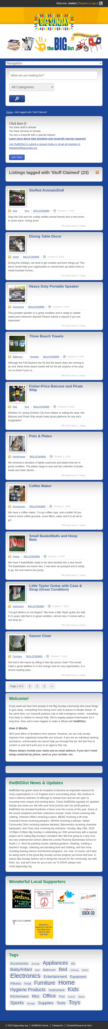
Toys (26, 210)
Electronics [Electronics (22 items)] (25, 975)
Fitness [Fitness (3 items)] (15, 983)
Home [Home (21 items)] (66, 982)
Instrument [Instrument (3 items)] (56, 990)
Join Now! (17, 157)
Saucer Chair (40, 636)
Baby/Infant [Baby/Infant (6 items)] (21, 969)
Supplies (34, 356)
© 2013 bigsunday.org (16, 1025)
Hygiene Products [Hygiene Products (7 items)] (27, 989)
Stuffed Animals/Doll (46, 190)
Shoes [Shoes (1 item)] (81, 996)
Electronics (18, 307)
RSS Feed (101, 3)
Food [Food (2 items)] (27, 983)
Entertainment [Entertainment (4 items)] (55, 977)
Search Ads (17, 98)
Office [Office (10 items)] (49, 996)
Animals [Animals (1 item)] (36, 963)
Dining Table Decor (45, 236)
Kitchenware (19, 456)
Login (93, 3)
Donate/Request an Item (79, 1025)
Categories (57, 1025)
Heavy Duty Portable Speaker (54, 286)
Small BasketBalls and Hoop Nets (53, 538)
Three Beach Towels (46, 336)
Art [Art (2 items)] (73, 963)
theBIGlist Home (40, 1025)
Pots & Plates (40, 436)
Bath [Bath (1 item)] (37, 970)
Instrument (18, 606)
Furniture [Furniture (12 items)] (44, 982)
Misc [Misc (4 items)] (36, 996)
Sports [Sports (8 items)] (17, 1002)
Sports (16, 556)
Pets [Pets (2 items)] (62, 996)
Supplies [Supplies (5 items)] (45, 1003)
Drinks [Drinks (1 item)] (85, 970)
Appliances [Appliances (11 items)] (55, 963)
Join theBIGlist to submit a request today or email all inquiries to (44, 144)
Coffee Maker (40, 486)
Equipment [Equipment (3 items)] (78, 977)
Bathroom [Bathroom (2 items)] (49, 970)
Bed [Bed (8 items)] (63, 969)
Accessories (19, 506)
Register (83, 3)
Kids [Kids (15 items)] (73, 989)
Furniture (17, 656)
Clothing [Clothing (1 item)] (74, 970)
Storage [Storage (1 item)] (31, 1003)
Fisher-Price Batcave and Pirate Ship (56, 388)
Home (10, 112)
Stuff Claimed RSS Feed (97, 172)
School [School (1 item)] (71, 996)
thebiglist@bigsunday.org (23, 148)
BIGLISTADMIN (41, 210)
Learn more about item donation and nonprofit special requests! (47, 138)
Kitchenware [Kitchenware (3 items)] (19, 996)
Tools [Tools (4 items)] (61, 1003)
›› (52, 686)
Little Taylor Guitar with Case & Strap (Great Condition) (55, 587)
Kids (15, 210)
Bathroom (18, 356)
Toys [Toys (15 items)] (74, 1002)
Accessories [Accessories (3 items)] (19, 963)
